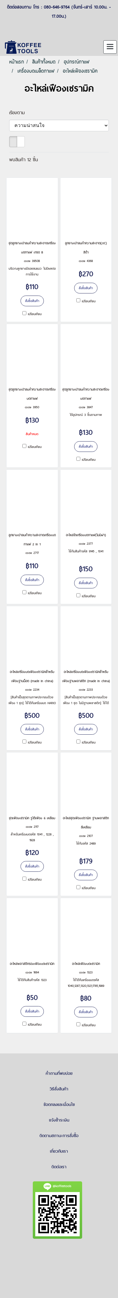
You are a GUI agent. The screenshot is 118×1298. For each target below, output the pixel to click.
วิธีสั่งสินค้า (59, 1088)
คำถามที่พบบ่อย (59, 1073)
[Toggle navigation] (110, 47)
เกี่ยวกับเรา (59, 1151)
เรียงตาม (19, 112)
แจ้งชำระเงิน (59, 1120)
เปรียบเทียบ (35, 314)
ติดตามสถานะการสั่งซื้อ (59, 1135)
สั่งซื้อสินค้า (32, 301)
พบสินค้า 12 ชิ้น (23, 159)
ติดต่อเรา (59, 1166)
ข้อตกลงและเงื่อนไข (59, 1104)
